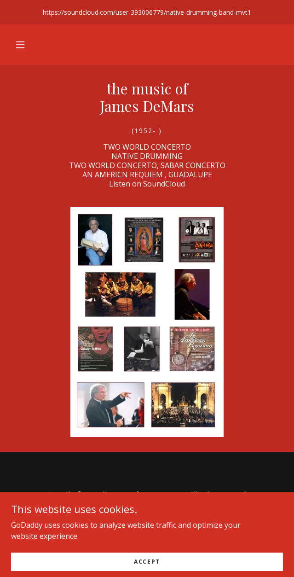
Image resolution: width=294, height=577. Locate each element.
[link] (147, 101)
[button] (20, 44)
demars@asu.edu (164, 513)
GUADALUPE (190, 174)
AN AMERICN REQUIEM (123, 174)
